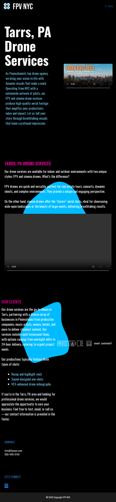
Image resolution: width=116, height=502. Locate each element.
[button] (60, 343)
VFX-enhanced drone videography (31, 384)
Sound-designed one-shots (27, 379)
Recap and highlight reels (26, 374)
